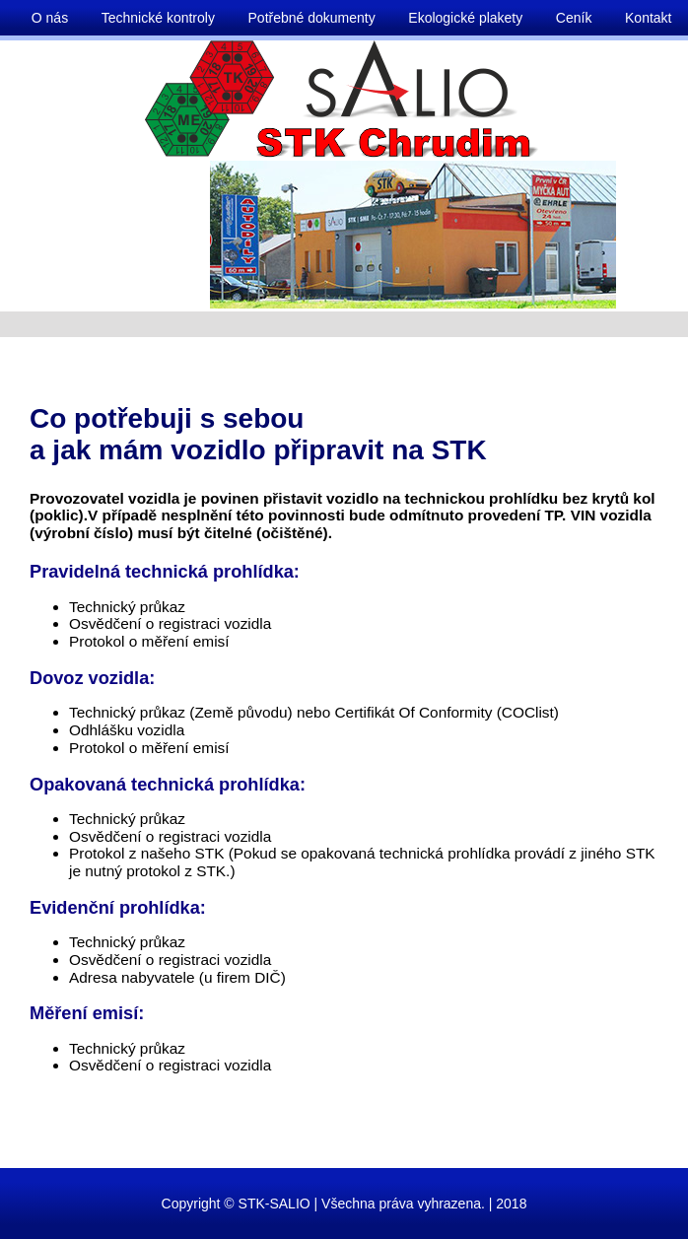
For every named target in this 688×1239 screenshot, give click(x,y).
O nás (50, 18)
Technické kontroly (158, 18)
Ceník (574, 18)
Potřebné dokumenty (312, 18)
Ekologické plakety (465, 18)
